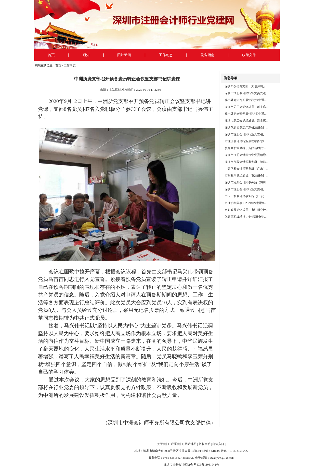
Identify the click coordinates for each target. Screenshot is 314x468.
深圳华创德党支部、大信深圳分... (246, 86)
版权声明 (204, 444)
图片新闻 (124, 55)
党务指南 (207, 55)
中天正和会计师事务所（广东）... (246, 168)
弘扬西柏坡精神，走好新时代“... (245, 148)
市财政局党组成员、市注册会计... (246, 175)
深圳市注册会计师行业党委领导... (246, 155)
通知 (86, 55)
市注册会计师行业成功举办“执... (245, 141)
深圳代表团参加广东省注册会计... (246, 127)
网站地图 (190, 444)
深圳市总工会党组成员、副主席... (246, 107)
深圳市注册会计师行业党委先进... (246, 93)
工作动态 (166, 55)
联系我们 (177, 444)
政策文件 (249, 55)
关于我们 (163, 444)
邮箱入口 (218, 444)
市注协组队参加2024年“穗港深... (245, 203)
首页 (51, 55)
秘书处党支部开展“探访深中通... (245, 100)
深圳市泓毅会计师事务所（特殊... (246, 162)
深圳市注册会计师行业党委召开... (246, 134)
